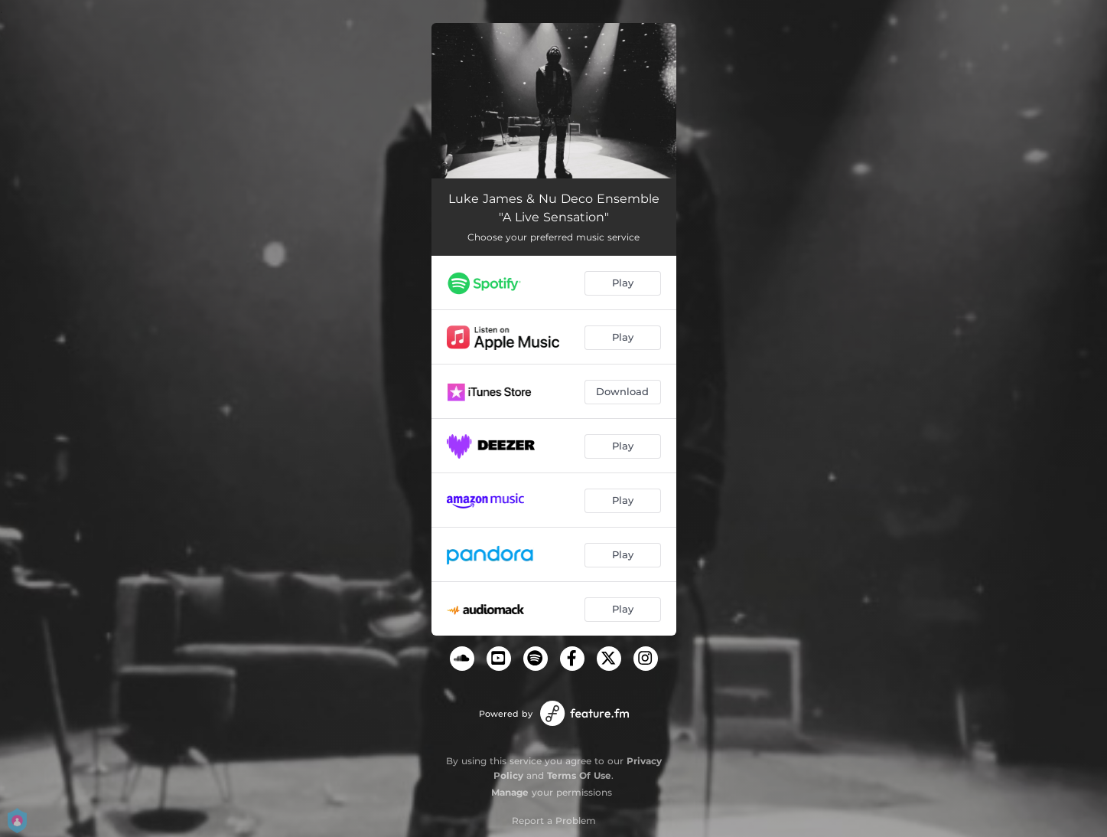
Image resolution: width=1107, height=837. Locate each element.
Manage (510, 792)
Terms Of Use (579, 775)
